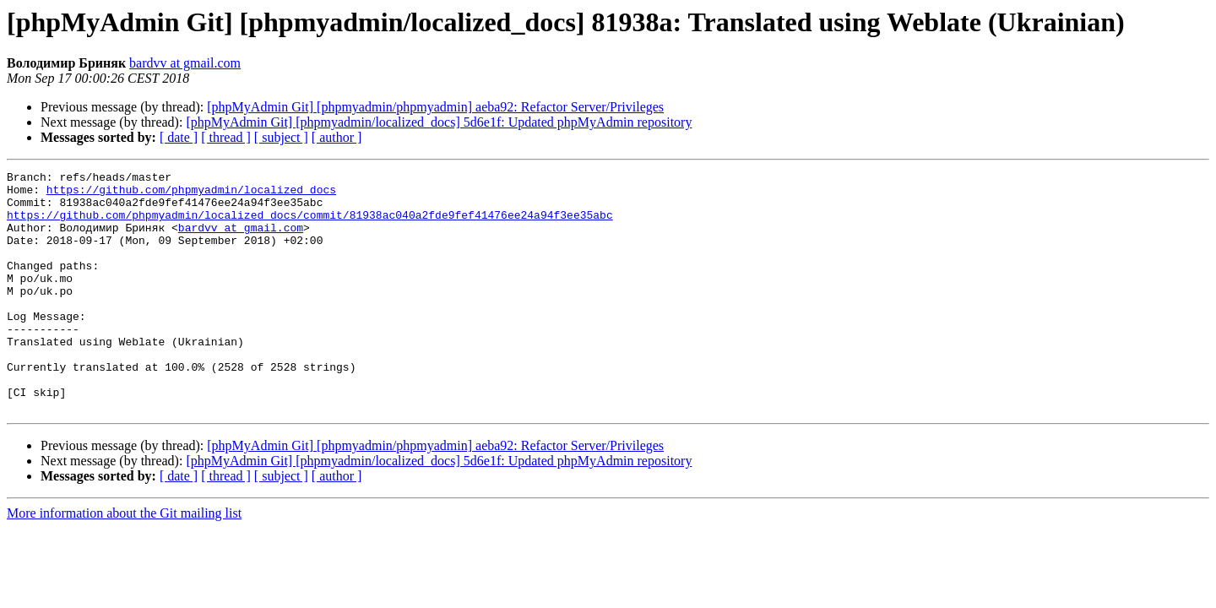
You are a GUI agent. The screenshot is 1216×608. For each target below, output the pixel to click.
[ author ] (337, 137)
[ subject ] (281, 137)
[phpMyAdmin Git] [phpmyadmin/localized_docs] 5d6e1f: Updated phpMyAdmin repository (439, 122)
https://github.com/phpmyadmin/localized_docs (191, 194)
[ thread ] (226, 137)
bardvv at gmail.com (185, 63)
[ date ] (179, 137)
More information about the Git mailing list (124, 561)
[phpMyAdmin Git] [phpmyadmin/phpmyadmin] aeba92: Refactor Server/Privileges (435, 107)
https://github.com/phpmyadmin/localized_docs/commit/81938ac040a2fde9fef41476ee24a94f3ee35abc (310, 224)
